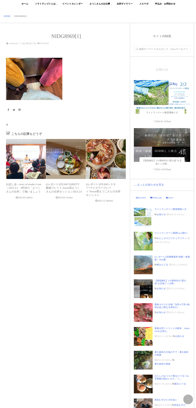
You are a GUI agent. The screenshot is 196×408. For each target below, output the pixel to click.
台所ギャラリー (125, 5)
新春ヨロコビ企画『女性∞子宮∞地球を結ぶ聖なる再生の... (172, 305)
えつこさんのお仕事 (100, 5)
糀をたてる (162, 264)
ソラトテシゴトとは (45, 5)
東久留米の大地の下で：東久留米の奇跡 (171, 353)
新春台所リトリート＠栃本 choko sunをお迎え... (172, 329)
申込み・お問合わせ (165, 5)
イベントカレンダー (72, 5)
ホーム (24, 5)
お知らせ (161, 214)
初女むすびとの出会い (167, 399)
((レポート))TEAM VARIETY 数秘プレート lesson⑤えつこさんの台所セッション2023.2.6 (64, 188)
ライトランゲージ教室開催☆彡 (170, 209)
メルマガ (144, 5)
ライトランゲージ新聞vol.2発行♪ (171, 233)
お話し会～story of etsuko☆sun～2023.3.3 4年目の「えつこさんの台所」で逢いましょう (23, 188)
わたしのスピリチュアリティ (172, 238)
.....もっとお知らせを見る (149, 184)
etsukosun (13, 43)
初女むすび (180, 405)
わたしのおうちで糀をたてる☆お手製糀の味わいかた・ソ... (172, 377)
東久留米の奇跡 (162, 364)
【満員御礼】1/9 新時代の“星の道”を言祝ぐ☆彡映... (170, 282)
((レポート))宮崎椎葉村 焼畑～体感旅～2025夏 (172, 258)
